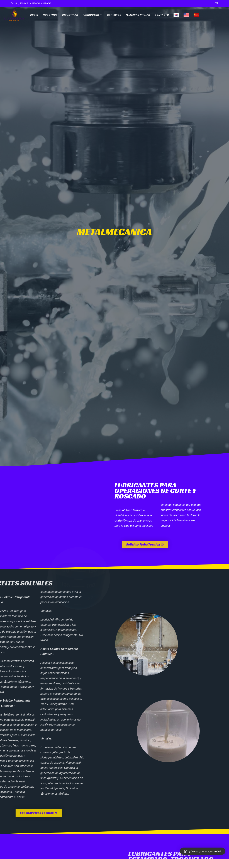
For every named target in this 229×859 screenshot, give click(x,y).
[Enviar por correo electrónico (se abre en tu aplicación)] (216, 3)
